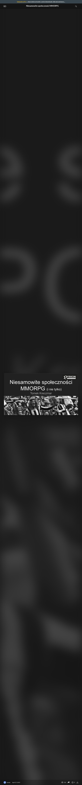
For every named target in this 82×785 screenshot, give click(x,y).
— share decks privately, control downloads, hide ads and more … (41, 1)
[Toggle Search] (76, 6)
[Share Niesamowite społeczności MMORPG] (69, 782)
